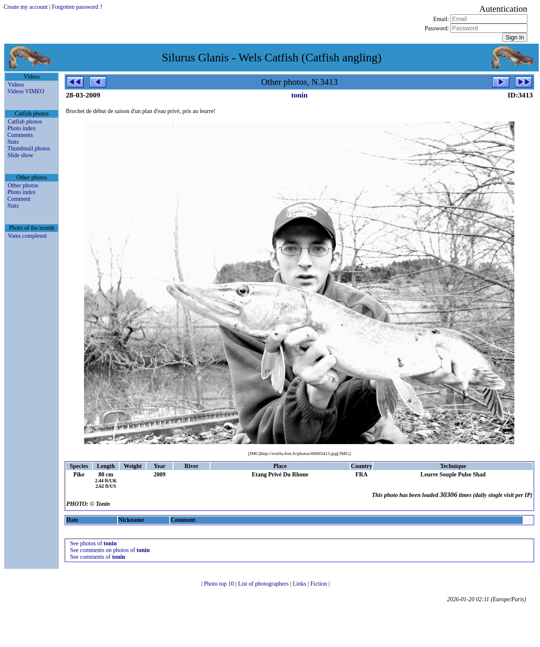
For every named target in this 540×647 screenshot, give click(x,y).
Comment (18, 199)
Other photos (23, 185)
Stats (12, 142)
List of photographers (264, 584)
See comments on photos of (110, 550)
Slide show (20, 155)
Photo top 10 (219, 584)
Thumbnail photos (28, 148)
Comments (20, 135)
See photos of (93, 543)
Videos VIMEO (25, 91)
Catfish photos (25, 121)
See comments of (97, 557)
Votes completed (27, 236)
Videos (16, 85)
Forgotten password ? (77, 7)
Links (300, 584)
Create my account (25, 7)
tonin (299, 95)
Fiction (320, 584)
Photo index (21, 128)
